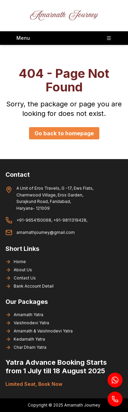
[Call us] (115, 399)
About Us (18, 270)
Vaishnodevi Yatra (27, 323)
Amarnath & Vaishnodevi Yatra (39, 331)
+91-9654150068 (33, 220)
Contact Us (20, 278)
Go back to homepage (64, 133)
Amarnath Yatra (24, 314)
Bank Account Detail (29, 286)
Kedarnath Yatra (25, 339)
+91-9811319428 (69, 220)
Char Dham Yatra (25, 347)
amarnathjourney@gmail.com (45, 232)
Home (15, 261)
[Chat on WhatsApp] (115, 380)
